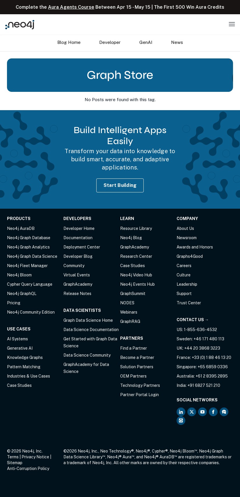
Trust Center (189, 303)
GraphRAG (130, 321)
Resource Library (136, 228)
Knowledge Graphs (25, 357)
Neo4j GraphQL (21, 293)
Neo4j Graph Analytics (28, 247)
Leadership (187, 284)
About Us (185, 228)
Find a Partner (133, 348)
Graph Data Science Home (88, 320)
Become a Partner (137, 357)
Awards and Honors (195, 247)
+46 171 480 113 (208, 339)
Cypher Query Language (29, 284)
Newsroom (187, 237)
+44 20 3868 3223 (202, 348)
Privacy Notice (35, 457)
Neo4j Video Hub (136, 275)
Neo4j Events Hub (137, 284)
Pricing (13, 303)
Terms (13, 457)
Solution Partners (136, 366)
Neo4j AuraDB (21, 228)
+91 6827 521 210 (203, 385)
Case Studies (19, 385)
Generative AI (20, 348)
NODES (127, 303)
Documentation (78, 237)
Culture (184, 275)
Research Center (136, 256)
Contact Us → (193, 319)
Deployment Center (81, 247)
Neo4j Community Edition (31, 312)
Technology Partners (140, 385)
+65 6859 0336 (213, 366)
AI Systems (17, 339)
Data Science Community (87, 355)
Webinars (128, 312)
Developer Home (79, 228)
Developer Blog (78, 256)
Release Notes (77, 293)
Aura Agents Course (71, 7)
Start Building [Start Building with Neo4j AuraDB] (120, 185)
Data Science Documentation (91, 329)
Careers (184, 265)
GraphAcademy (77, 284)
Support (184, 293)
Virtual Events (76, 275)
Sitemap (14, 462)
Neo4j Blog (131, 237)
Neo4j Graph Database (28, 237)
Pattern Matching (23, 366)
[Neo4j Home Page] (20, 24)
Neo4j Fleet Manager (27, 265)
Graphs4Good (190, 256)
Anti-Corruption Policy (28, 468)
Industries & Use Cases (28, 376)
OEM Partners (133, 376)
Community (73, 265)
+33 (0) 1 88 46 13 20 (211, 357)
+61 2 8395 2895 (211, 376)
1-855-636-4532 (200, 329)
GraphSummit (132, 293)
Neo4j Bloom (19, 275)
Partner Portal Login (139, 394)
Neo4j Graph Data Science (32, 256)
